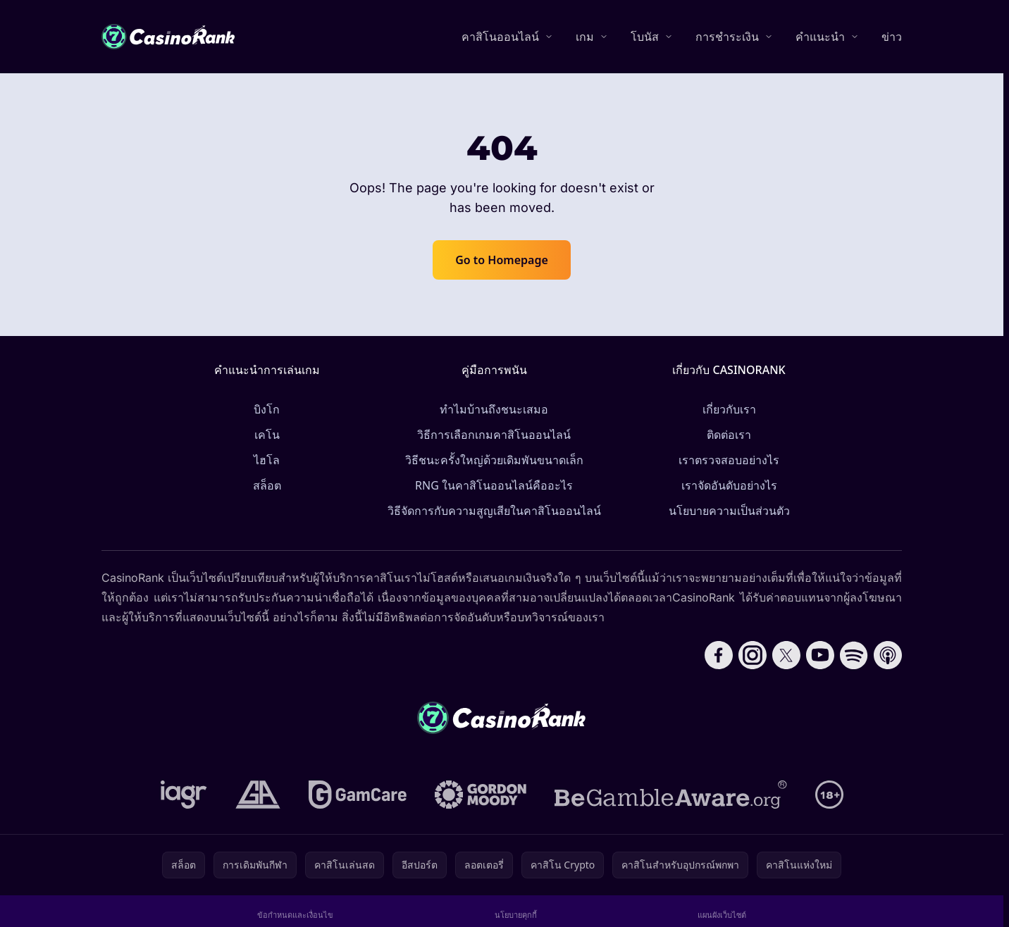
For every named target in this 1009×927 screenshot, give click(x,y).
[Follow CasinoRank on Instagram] (752, 655)
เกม (585, 36)
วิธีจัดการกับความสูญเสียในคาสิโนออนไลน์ (494, 510)
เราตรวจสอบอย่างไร (729, 460)
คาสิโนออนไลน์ (500, 36)
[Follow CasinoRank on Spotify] (854, 655)
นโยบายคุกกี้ (516, 914)
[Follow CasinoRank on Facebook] (719, 655)
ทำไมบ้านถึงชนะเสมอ (494, 409)
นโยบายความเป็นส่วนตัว (729, 510)
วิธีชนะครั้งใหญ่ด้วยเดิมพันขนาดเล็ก (494, 460)
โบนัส (645, 36)
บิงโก (267, 409)
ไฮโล (267, 460)
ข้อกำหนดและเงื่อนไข (295, 914)
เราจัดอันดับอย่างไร (729, 485)
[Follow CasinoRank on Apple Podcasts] (888, 655)
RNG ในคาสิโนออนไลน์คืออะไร (494, 485)
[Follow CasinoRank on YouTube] (820, 655)
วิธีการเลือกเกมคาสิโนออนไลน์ (494, 434)
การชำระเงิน (727, 36)
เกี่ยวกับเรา (729, 409)
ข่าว (891, 36)
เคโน (267, 434)
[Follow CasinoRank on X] (786, 655)
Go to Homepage (501, 260)
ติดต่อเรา (729, 434)
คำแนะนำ (820, 36)
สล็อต (267, 485)
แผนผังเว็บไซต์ (722, 914)
